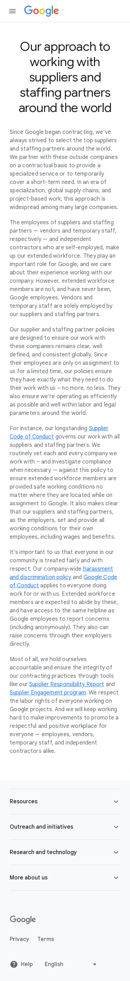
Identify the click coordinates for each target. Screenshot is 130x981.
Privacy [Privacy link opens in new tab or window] (19, 939)
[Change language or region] (71, 964)
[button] (65, 801)
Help (21, 964)
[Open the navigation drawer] (12, 11)
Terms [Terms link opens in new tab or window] (45, 939)
